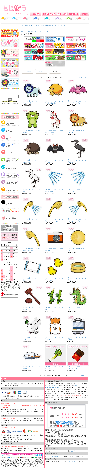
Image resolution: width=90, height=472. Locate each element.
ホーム (23, 32)
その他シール (32, 32)
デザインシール (44, 32)
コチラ (73, 451)
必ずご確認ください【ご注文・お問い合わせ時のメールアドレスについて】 (45, 25)
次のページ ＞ (83, 77)
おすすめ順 (27, 71)
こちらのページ (51, 385)
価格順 (41, 71)
